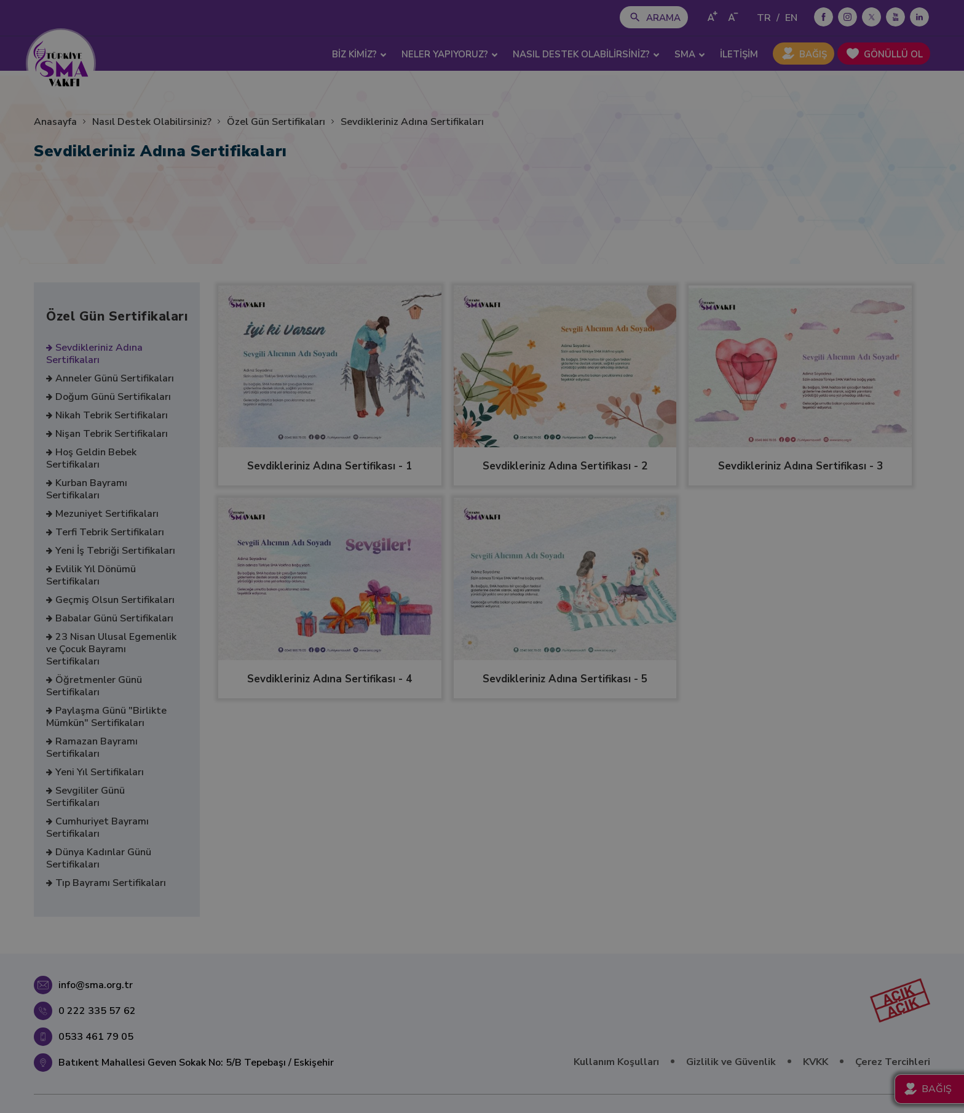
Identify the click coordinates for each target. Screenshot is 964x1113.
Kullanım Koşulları (616, 1062)
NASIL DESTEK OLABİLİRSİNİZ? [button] (586, 54)
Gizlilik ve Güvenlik (731, 1062)
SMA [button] (689, 54)
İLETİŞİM (739, 54)
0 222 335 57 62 (97, 1011)
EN (791, 18)
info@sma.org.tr (95, 985)
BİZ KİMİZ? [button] (359, 54)
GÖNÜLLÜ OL (893, 54)
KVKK (815, 1062)
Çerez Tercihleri (892, 1062)
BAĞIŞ (813, 54)
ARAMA (663, 18)
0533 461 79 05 (95, 1036)
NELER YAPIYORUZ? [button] (449, 54)
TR (764, 18)
